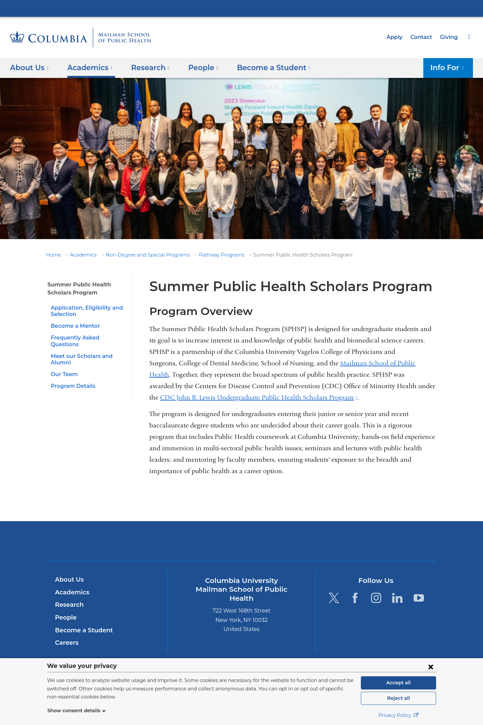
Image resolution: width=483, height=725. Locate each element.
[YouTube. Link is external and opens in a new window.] (418, 597)
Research (68, 604)
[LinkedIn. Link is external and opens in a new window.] (397, 597)
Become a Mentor (73, 326)
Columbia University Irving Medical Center (241, 8)
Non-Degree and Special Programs (138, 255)
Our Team (63, 368)
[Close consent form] (430, 666)
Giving (449, 37)
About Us (68, 579)
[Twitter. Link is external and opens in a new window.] (333, 597)
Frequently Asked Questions (87, 338)
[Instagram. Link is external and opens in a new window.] (376, 597)
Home (52, 255)
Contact (423, 37)
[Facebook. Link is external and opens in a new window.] (355, 597)
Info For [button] (449, 67)
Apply (397, 37)
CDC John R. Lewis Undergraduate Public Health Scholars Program (258, 397)
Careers (66, 642)
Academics (79, 255)
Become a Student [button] (263, 67)
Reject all (398, 698)
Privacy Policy (398, 715)
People (65, 617)
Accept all (398, 682)
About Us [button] (29, 67)
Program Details (71, 379)
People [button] (196, 67)
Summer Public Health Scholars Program (76, 289)
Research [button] (145, 67)
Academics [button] (87, 67)
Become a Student (81, 630)
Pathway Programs (204, 255)
